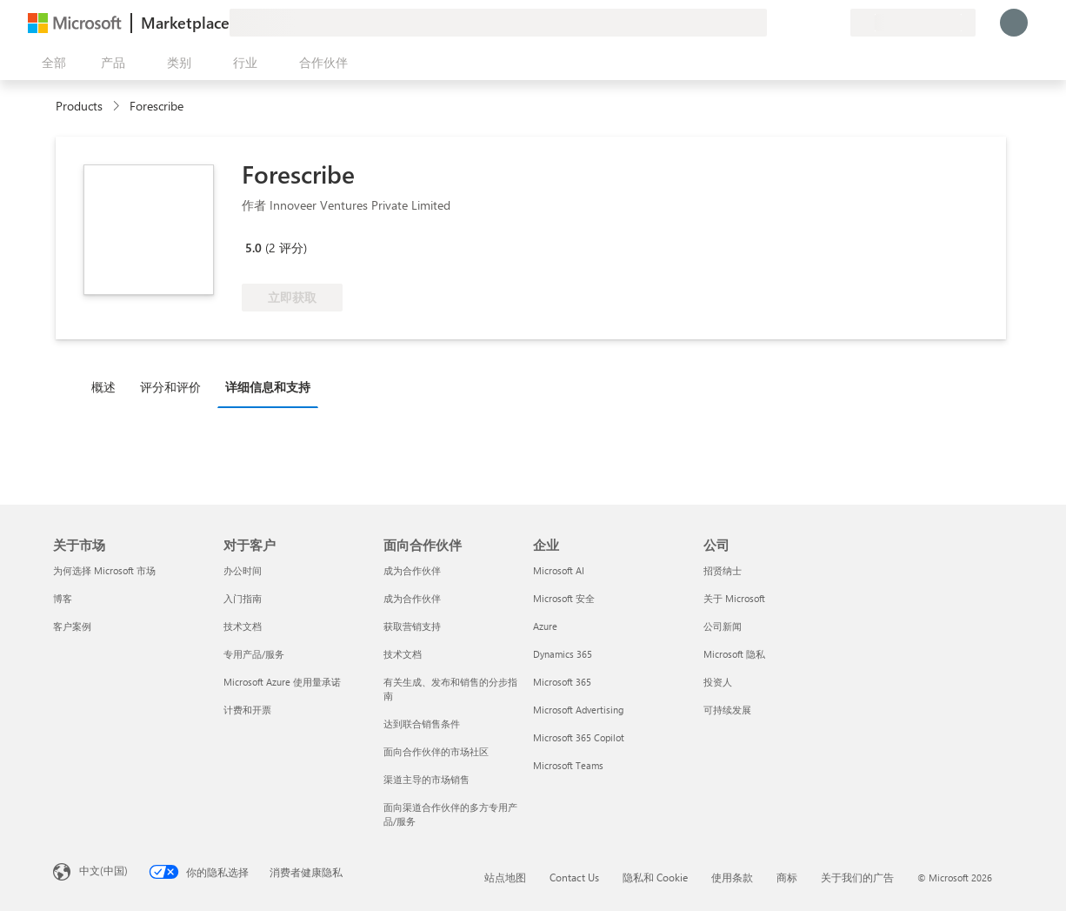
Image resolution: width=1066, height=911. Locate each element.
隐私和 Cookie (655, 877)
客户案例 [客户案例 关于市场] (72, 626)
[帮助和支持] (795, 22)
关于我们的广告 (857, 877)
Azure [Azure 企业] (545, 626)
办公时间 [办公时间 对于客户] (242, 570)
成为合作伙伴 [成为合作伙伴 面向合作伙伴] (412, 570)
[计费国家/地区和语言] (913, 23)
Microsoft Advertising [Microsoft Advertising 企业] (578, 709)
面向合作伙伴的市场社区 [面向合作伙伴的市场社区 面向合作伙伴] (436, 751)
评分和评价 (170, 386)
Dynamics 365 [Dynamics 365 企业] (562, 653)
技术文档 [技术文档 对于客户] (242, 626)
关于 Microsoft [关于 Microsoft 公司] (734, 598)
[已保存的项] (816, 22)
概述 (103, 386)
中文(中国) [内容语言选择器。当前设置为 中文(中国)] (103, 870)
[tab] (107, 386)
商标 (786, 877)
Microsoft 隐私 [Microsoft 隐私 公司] (734, 653)
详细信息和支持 (267, 386)
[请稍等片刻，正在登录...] (1013, 23)
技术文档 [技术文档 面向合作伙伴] (402, 653)
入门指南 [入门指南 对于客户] (242, 598)
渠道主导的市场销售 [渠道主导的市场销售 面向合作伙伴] (426, 779)
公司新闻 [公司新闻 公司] (722, 626)
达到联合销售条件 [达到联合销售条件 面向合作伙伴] (421, 723)
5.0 (253, 247)
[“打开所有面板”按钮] (50, 62)
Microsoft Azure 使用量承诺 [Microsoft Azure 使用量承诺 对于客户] (282, 681)
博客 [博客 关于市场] (62, 598)
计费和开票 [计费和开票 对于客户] (247, 709)
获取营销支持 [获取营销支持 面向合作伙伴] (412, 626)
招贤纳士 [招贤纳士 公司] (722, 570)
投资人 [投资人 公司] (717, 681)
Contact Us (574, 877)
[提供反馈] (774, 22)
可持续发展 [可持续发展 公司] (727, 709)
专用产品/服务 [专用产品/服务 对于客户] (253, 653)
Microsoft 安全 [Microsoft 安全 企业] (564, 598)
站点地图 (505, 877)
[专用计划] (836, 22)
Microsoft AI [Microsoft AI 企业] (558, 570)
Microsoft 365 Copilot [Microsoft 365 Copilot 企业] (578, 737)
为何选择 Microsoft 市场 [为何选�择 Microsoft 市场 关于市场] (104, 570)
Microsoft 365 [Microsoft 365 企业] (562, 681)
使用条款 (732, 877)
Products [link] (79, 105)
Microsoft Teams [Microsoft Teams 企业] (568, 765)
